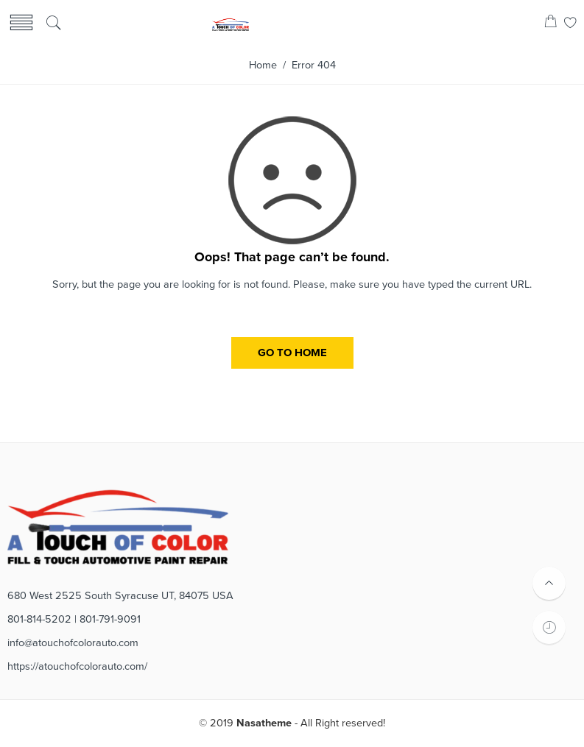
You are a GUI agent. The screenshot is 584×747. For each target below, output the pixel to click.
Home (263, 65)
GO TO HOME (292, 352)
